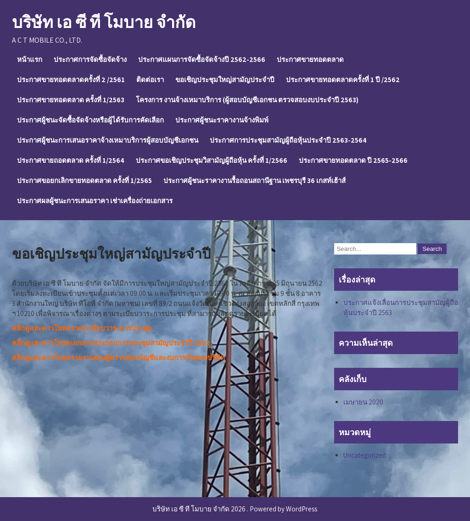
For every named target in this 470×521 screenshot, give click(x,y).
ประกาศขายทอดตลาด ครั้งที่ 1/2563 (70, 99)
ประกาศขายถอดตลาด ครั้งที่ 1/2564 (70, 160)
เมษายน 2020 (363, 402)
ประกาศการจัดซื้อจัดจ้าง (90, 59)
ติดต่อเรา (150, 79)
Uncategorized (364, 455)
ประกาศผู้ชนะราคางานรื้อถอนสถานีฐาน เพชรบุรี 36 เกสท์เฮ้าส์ (254, 180)
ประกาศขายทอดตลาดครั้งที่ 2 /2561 (71, 79)
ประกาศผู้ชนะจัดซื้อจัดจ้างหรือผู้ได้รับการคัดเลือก (90, 120)
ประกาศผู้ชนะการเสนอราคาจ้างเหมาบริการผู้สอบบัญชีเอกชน (107, 140)
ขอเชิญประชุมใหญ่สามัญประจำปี (224, 79)
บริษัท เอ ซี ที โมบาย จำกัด (104, 22)
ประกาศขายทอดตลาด (310, 59)
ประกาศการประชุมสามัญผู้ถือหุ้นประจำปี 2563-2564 (288, 140)
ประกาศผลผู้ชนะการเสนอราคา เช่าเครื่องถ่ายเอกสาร (95, 200)
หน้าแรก (29, 59)
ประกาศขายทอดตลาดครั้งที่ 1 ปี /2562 (343, 79)
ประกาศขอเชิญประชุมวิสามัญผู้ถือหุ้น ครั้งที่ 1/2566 (211, 160)
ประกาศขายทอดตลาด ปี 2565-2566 (353, 160)
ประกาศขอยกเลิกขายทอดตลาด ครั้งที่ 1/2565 (84, 180)
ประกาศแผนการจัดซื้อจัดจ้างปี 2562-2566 (201, 59)
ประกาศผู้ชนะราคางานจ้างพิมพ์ (222, 120)
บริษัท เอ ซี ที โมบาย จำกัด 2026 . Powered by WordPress (234, 508)
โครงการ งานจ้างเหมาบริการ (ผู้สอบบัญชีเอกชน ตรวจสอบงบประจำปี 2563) (247, 99)
